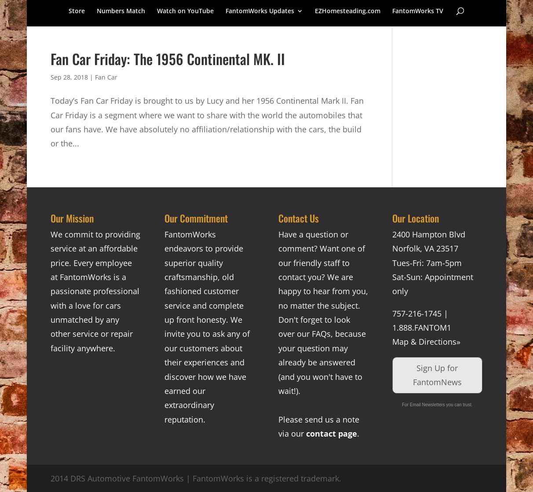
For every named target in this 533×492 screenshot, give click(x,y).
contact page (331, 433)
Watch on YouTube (185, 11)
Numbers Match (121, 11)
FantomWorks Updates (260, 11)
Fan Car (106, 77)
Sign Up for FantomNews (437, 375)
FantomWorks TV (417, 11)
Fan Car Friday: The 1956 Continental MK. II (168, 58)
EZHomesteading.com (347, 11)
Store (77, 11)
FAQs (321, 333)
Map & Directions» (426, 341)
